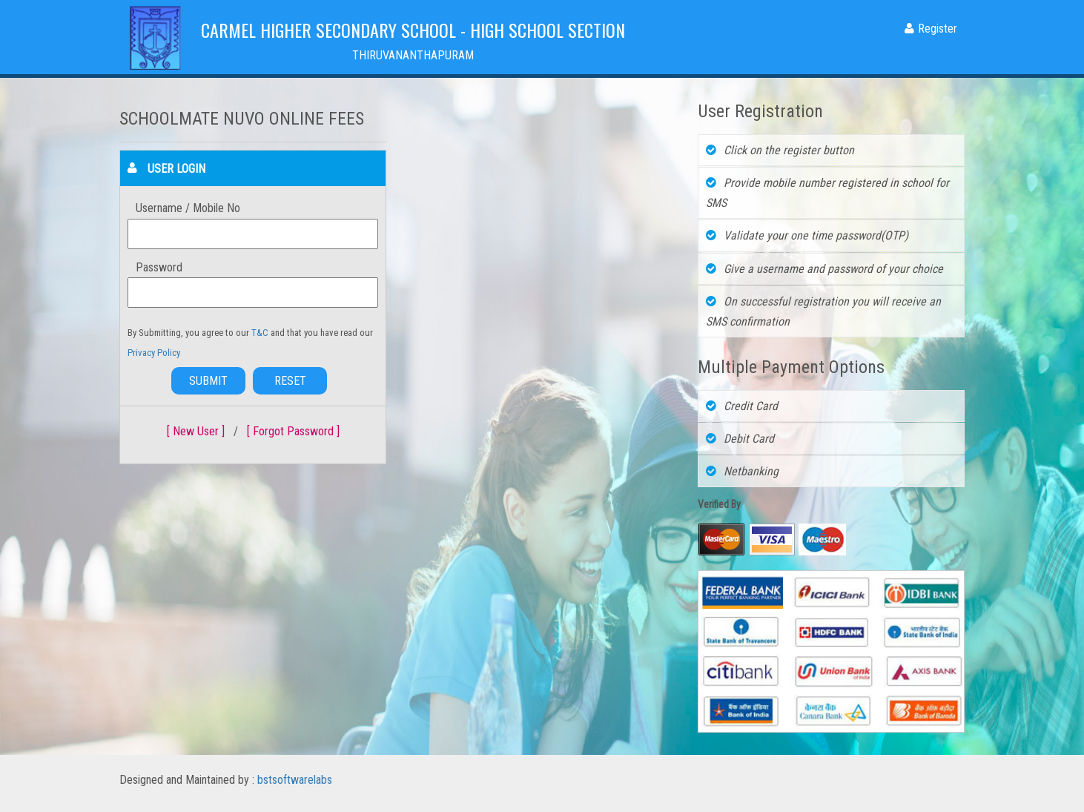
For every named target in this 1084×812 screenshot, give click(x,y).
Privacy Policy (154, 352)
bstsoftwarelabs (294, 780)
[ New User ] (196, 431)
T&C (261, 332)
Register (931, 29)
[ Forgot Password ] (293, 431)
